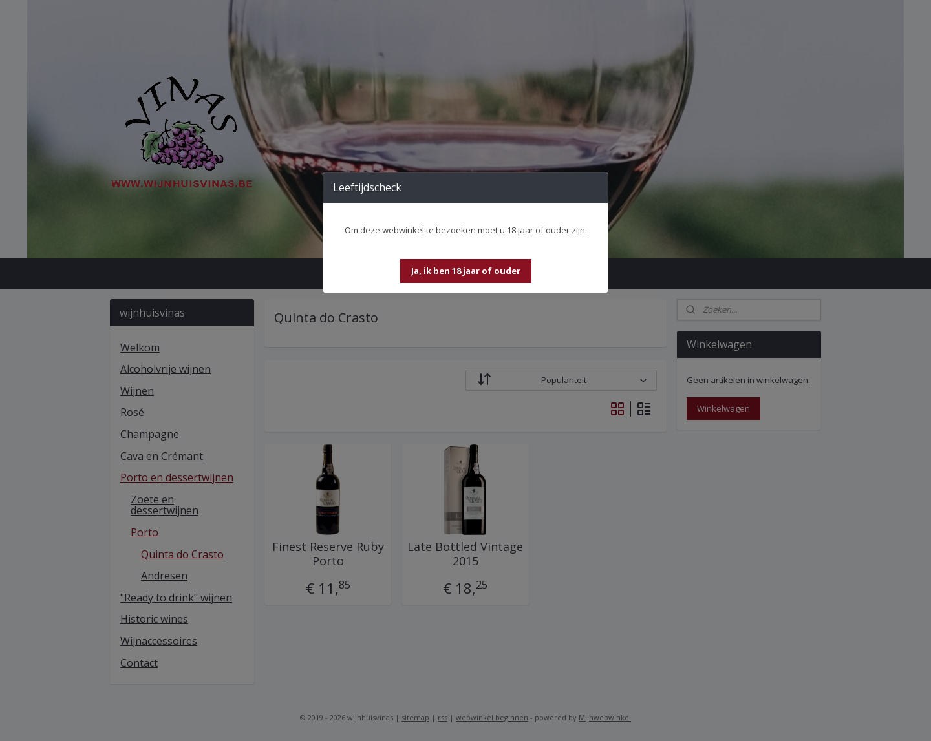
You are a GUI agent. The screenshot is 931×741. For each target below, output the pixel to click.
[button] (465, 271)
